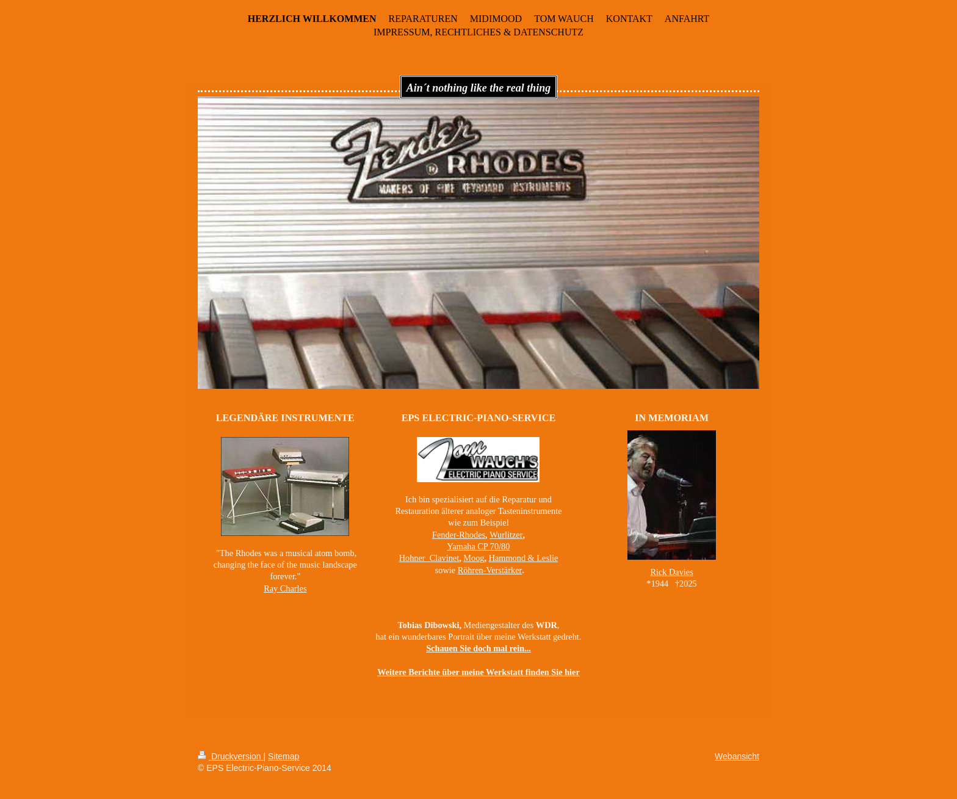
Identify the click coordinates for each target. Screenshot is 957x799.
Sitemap (283, 756)
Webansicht (737, 756)
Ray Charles (285, 588)
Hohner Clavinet (429, 558)
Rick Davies (671, 572)
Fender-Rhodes (458, 535)
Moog (473, 558)
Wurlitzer (505, 535)
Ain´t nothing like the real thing (478, 88)
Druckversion (230, 756)
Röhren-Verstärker (490, 570)
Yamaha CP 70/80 (478, 546)
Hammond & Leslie (523, 558)
